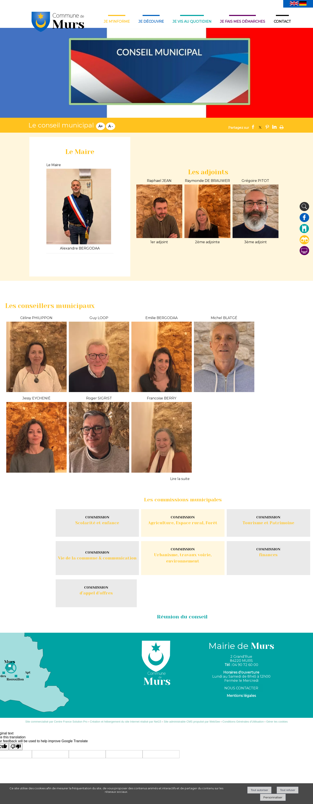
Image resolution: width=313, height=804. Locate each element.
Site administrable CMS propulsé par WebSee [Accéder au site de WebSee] (192, 721)
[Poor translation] (16, 746)
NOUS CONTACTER (241, 688)
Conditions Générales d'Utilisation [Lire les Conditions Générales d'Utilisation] (243, 721)
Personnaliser (272, 797)
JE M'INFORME (117, 21)
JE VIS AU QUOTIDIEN (192, 21)
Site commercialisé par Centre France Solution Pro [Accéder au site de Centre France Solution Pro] (56, 721)
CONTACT (282, 21)
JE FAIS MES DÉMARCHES (242, 21)
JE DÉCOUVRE (151, 21)
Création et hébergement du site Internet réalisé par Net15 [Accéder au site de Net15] (125, 721)
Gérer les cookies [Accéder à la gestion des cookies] (277, 721)
